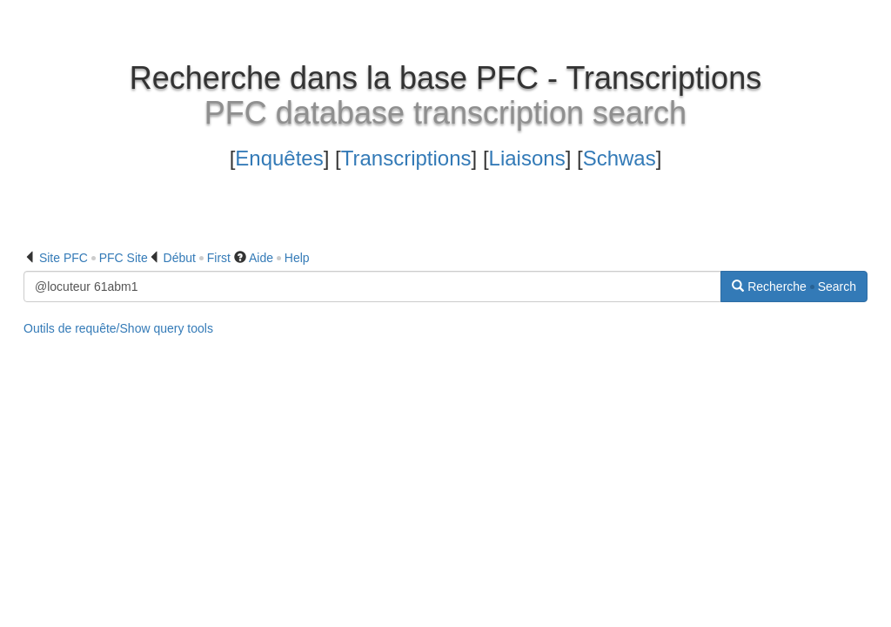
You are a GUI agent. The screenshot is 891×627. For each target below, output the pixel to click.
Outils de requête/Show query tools (118, 328)
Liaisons (527, 158)
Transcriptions (406, 158)
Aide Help (279, 258)
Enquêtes (279, 158)
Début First (197, 258)
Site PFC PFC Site (93, 258)
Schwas (619, 158)
